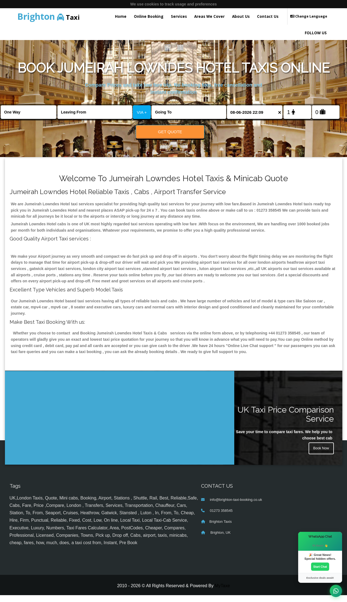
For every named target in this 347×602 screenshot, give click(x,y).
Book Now (320, 456)
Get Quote (170, 131)
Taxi (48, 16)
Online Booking (148, 16)
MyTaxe (222, 592)
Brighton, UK (219, 539)
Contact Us (267, 16)
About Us (241, 16)
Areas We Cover (209, 16)
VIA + (142, 112)
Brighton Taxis (220, 528)
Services (179, 16)
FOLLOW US (316, 32)
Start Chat (320, 566)
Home (120, 16)
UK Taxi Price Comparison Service (286, 420)
